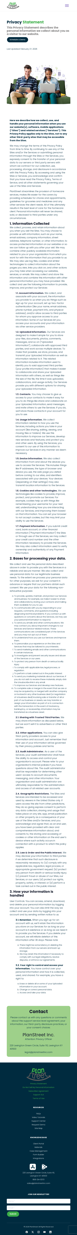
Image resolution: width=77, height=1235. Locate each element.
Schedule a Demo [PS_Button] (17, 39)
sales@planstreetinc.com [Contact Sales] (38, 1183)
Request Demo (38, 1124)
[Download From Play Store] (44, 1167)
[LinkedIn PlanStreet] (50, 1232)
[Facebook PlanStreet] (27, 1232)
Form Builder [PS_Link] (38, 1154)
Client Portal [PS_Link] (38, 1143)
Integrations (38, 1158)
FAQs (38, 1113)
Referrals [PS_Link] (38, 1147)
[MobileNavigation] (66, 5)
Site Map (39, 1128)
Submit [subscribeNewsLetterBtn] (13, 1214)
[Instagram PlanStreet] (39, 1232)
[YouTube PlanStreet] (44, 1232)
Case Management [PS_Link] (38, 1151)
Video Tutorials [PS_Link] (38, 1117)
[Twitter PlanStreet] (33, 1232)
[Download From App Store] (33, 1167)
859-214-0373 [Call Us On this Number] (38, 1179)
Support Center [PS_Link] (39, 1121)
